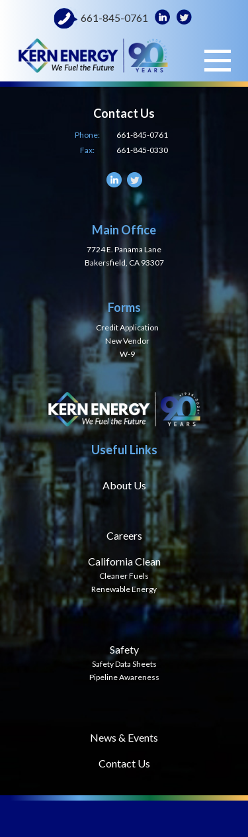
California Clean (124, 561)
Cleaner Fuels (124, 576)
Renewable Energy (124, 589)
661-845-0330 (142, 150)
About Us (124, 485)
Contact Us (124, 763)
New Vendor (127, 341)
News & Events (124, 737)
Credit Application (127, 327)
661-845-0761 (114, 18)
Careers (124, 535)
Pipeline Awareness (124, 677)
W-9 (127, 354)
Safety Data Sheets (124, 664)
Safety (124, 649)
